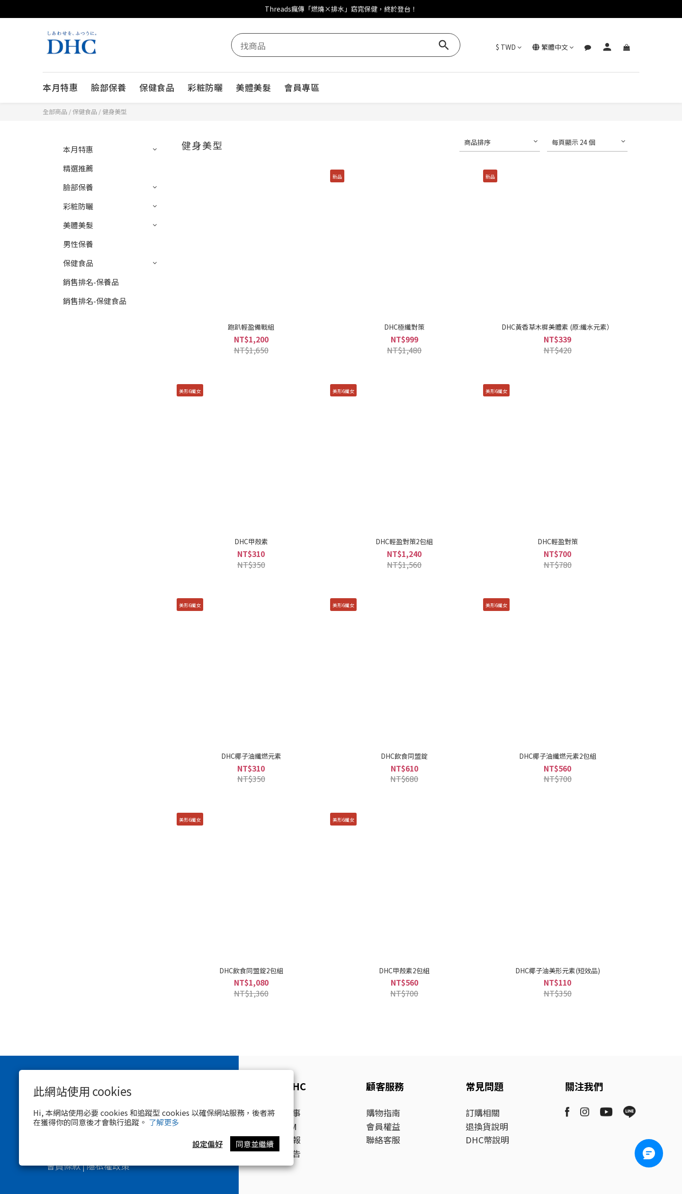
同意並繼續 (255, 1143)
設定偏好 (207, 1143)
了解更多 (164, 1122)
